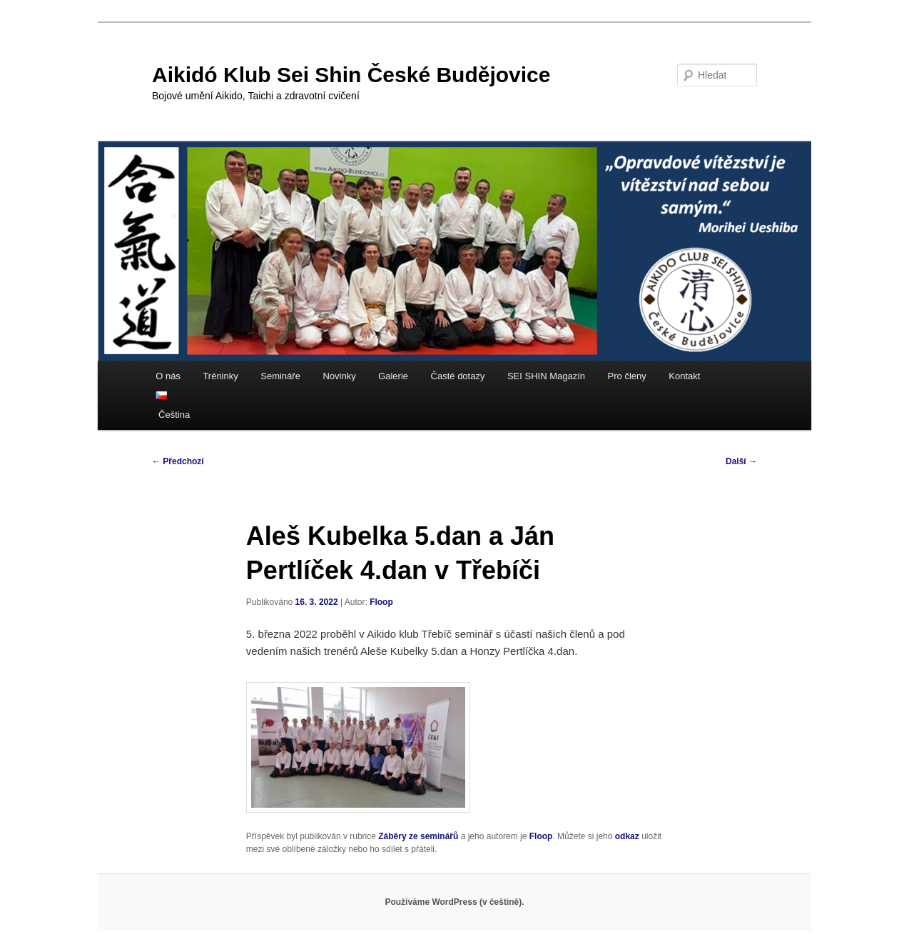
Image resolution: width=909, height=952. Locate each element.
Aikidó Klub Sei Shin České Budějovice (351, 74)
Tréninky (220, 376)
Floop (381, 602)
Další (741, 461)
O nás (168, 376)
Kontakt (684, 376)
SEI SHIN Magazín (546, 376)
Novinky (339, 376)
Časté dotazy (458, 376)
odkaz (627, 836)
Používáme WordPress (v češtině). (454, 902)
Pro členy (627, 376)
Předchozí (178, 461)
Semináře (280, 376)
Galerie (393, 376)
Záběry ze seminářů (418, 836)
